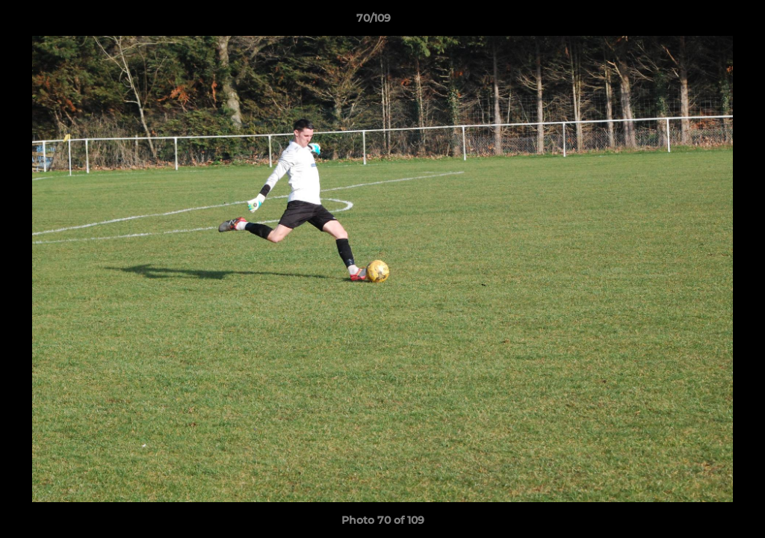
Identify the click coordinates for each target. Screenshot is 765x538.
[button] (702, 21)
